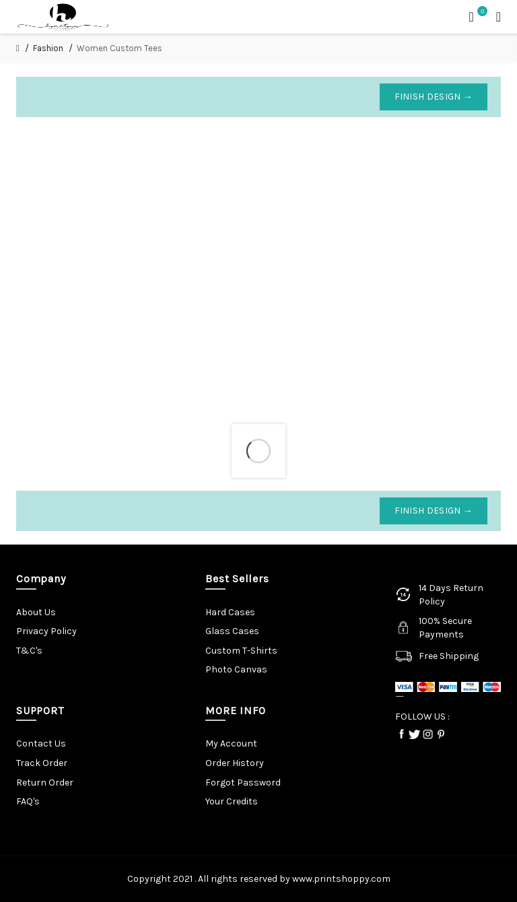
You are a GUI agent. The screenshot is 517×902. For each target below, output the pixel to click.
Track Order (41, 763)
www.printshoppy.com (341, 878)
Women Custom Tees (119, 48)
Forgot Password (243, 782)
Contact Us (41, 743)
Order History (234, 763)
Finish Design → (433, 96)
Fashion (48, 48)
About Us (36, 612)
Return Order (44, 782)
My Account (231, 743)
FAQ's (28, 801)
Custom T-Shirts (241, 650)
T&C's (29, 650)
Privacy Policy (46, 631)
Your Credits (231, 801)
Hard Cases (230, 612)
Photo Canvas (236, 669)
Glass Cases (232, 631)
